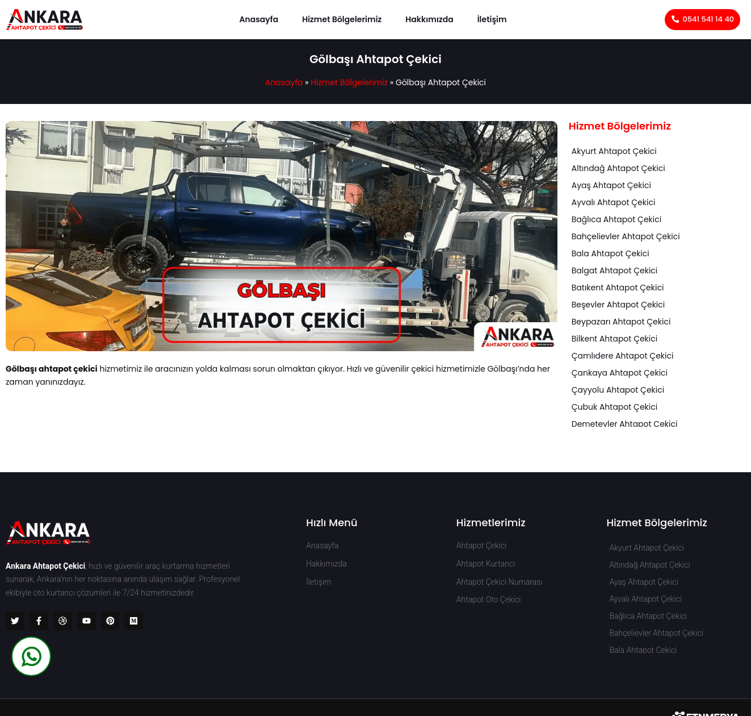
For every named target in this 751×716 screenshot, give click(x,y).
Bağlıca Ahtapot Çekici (616, 219)
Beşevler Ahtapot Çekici (618, 304)
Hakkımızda (429, 19)
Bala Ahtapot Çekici (610, 253)
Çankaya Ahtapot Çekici (620, 372)
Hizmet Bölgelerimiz (341, 19)
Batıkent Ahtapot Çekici (618, 287)
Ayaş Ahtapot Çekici (611, 185)
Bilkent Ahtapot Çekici (614, 338)
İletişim (492, 19)
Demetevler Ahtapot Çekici (625, 424)
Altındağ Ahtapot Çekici (618, 168)
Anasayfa (258, 19)
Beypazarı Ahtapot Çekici (621, 321)
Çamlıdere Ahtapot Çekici (623, 355)
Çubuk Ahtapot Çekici (614, 407)
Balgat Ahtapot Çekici (615, 270)
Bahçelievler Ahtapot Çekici (626, 236)
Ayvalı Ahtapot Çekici (614, 202)
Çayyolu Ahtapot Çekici (618, 390)
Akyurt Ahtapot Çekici (614, 151)
